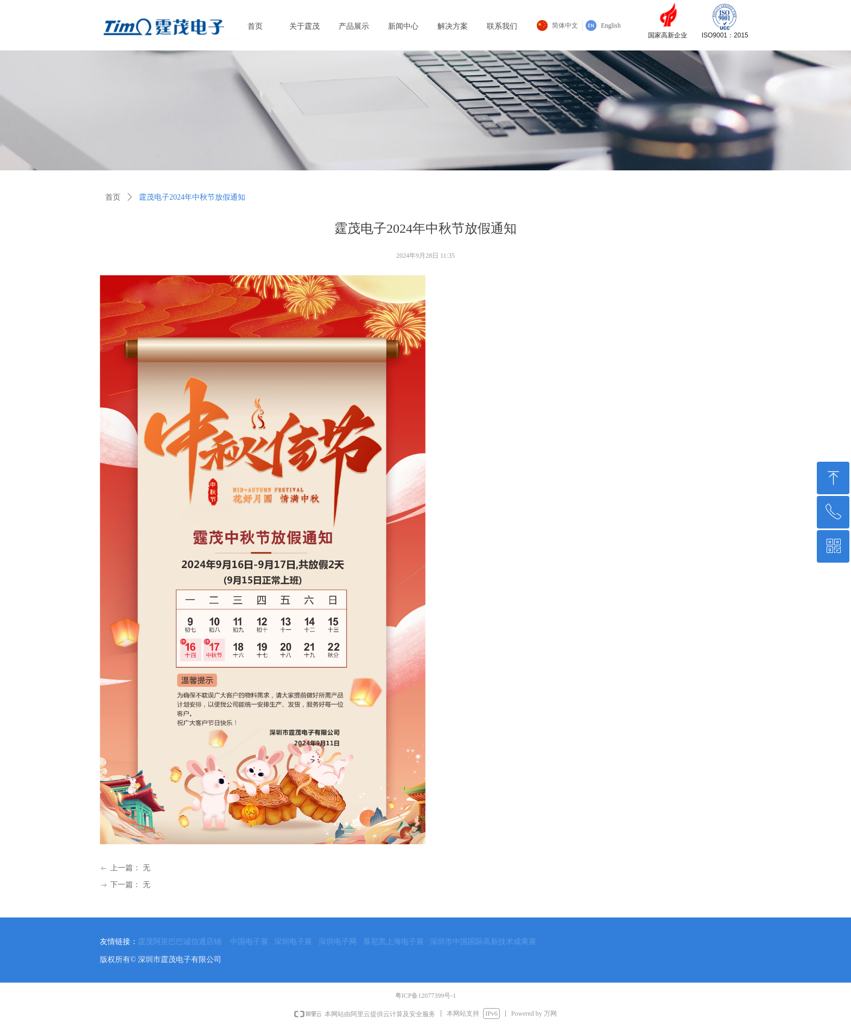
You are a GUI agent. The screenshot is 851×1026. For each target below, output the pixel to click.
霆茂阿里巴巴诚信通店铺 (179, 941)
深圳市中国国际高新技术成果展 (483, 941)
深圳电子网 (338, 941)
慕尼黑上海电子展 (393, 941)
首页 (112, 197)
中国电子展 (249, 941)
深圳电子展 (293, 941)
